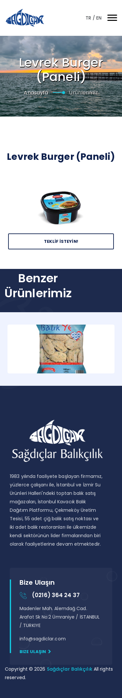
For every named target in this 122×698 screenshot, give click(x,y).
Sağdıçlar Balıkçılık (70, 669)
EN (99, 18)
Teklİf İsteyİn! (61, 241)
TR (89, 18)
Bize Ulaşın (35, 652)
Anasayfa (36, 92)
